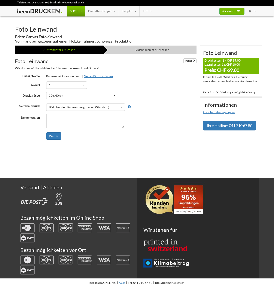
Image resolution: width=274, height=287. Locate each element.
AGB (122, 282)
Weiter (53, 136)
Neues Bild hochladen (98, 76)
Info (147, 11)
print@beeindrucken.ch (70, 2)
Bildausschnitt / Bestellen (152, 50)
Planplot (129, 11)
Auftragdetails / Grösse (59, 50)
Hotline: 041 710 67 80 (229, 125)
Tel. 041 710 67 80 (37, 2)
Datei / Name (31, 76)
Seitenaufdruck (29, 106)
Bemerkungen (30, 117)
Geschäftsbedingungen (219, 112)
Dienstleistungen (101, 11)
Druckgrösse (31, 95)
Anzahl (35, 85)
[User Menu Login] (252, 11)
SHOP (76, 11)
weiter (190, 60)
